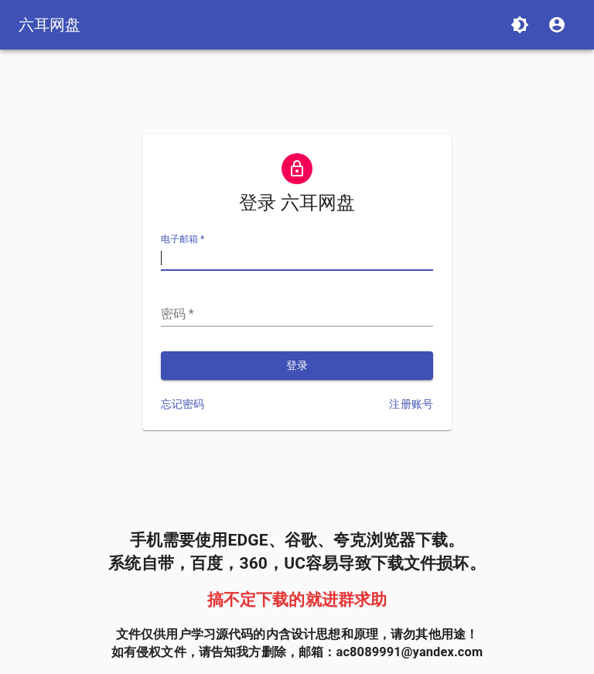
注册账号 (411, 404)
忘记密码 (183, 404)
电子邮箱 (182, 240)
